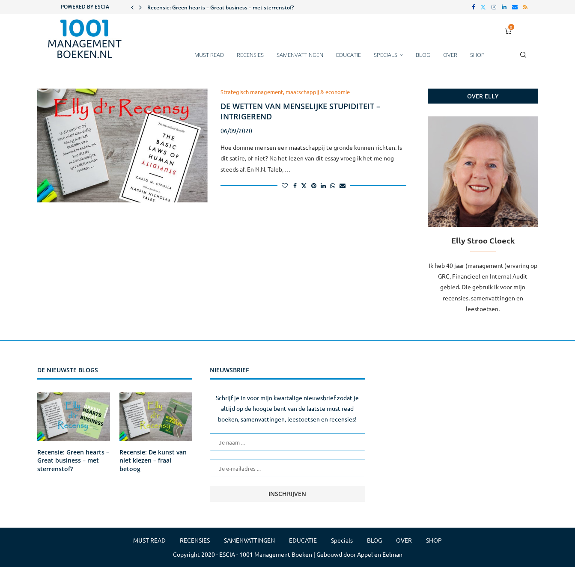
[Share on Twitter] (304, 185)
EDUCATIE (348, 55)
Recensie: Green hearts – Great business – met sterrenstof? (220, 7)
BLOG (423, 55)
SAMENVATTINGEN (300, 55)
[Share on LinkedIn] (323, 185)
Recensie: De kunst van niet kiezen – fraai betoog (153, 460)
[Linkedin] (504, 7)
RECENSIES (250, 55)
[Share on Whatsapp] (332, 185)
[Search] (523, 59)
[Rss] (525, 7)
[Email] (515, 7)
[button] (132, 7)
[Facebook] (473, 7)
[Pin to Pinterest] (313, 185)
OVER (450, 55)
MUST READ (209, 55)
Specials (385, 55)
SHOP (477, 55)
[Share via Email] (343, 185)
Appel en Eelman (379, 554)
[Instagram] (494, 7)
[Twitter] (483, 7)
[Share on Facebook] (295, 185)
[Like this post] (285, 185)
